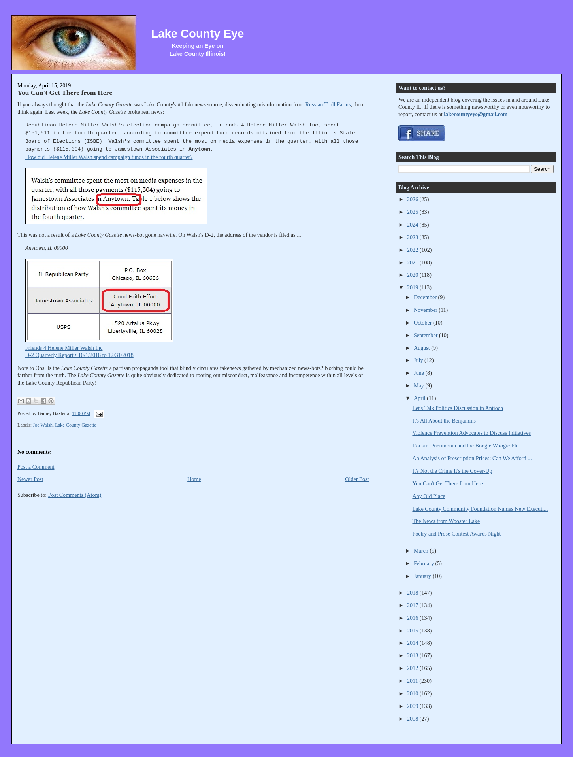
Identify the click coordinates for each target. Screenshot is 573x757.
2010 (413, 693)
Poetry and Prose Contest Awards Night (456, 533)
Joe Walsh (43, 425)
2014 (413, 643)
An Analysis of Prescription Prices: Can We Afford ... (472, 458)
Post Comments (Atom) (75, 495)
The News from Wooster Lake (446, 521)
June (420, 373)
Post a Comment (36, 467)
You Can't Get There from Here (64, 92)
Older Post (357, 479)
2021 (413, 262)
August (422, 348)
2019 (413, 287)
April (420, 398)
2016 (413, 618)
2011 (413, 681)
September (426, 335)
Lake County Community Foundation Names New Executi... (480, 509)
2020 (413, 275)
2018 (413, 592)
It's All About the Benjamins (444, 420)
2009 (413, 706)
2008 (413, 718)
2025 (413, 212)
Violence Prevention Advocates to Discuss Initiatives (471, 433)
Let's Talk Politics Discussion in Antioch (457, 408)
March (422, 550)
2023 (413, 237)
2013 (413, 655)
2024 (413, 224)
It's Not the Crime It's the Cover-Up (452, 471)
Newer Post (30, 479)
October (423, 322)
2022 (413, 250)
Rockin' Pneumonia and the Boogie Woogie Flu (465, 445)
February (424, 563)
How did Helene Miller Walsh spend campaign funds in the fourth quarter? (109, 157)
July (419, 360)
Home (194, 479)
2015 (413, 630)
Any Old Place (428, 496)
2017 (413, 605)
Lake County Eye (197, 33)
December (426, 297)
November (426, 310)
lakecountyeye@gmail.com (475, 114)
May (420, 385)
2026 (413, 199)
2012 (413, 668)
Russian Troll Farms (328, 104)
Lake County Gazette (75, 425)
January (423, 576)
